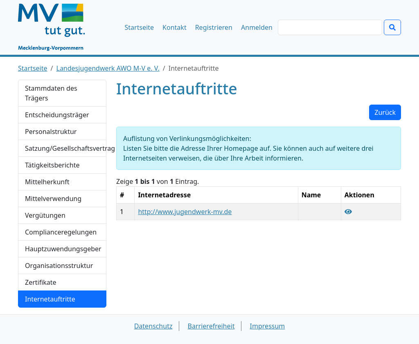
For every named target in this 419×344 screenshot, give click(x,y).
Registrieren (213, 27)
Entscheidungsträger (57, 114)
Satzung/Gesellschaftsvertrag (65, 148)
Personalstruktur (51, 131)
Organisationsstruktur (59, 265)
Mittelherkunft (47, 181)
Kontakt (174, 27)
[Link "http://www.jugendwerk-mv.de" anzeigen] (348, 211)
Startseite (139, 27)
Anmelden (257, 27)
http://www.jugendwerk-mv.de (185, 211)
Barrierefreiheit (211, 326)
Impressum (267, 326)
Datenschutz (153, 326)
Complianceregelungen (61, 232)
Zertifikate (40, 282)
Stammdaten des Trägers (51, 93)
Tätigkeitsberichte (52, 165)
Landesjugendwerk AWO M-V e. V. (108, 68)
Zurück (385, 112)
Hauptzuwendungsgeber (63, 248)
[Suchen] (330, 27)
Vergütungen (45, 215)
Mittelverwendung (53, 198)
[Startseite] (55, 27)
